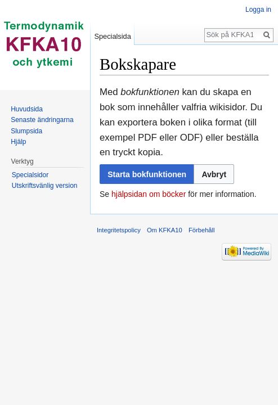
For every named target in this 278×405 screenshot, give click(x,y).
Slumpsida (26, 131)
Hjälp (18, 142)
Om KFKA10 (164, 230)
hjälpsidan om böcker (148, 194)
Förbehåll (202, 230)
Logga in (258, 10)
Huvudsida (27, 109)
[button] (214, 174)
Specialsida (112, 36)
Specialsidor (30, 175)
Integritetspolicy (119, 230)
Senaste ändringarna (42, 120)
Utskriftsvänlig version (45, 186)
